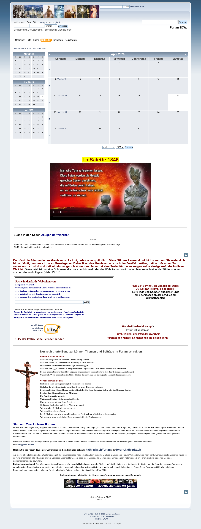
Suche (18, 234)
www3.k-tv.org (36, 325)
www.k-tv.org (37, 328)
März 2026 (29, 54)
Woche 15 (61, 79)
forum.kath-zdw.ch (128, 449)
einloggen (42, 22)
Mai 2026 (29, 110)
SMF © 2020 (100, 514)
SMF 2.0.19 (88, 514)
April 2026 (29, 82)
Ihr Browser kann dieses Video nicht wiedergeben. (100, 191)
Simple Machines (113, 514)
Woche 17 (62, 112)
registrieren (58, 22)
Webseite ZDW (137, 7)
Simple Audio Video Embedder (102, 516)
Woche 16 (62, 95)
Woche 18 (62, 129)
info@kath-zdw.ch (26, 445)
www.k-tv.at (38, 330)
